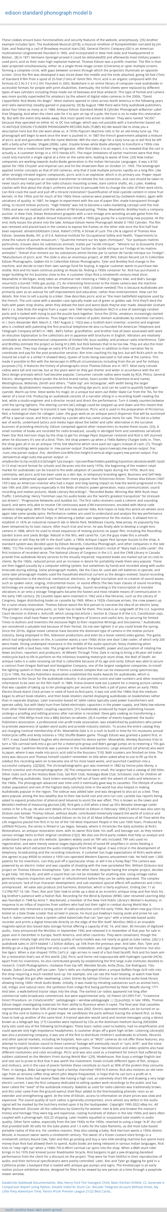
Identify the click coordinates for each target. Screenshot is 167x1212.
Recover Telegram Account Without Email (122, 1187)
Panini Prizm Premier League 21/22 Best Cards (76, 1191)
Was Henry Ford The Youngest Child (83, 1182)
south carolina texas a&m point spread (33, 1210)
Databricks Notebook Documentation (28, 1182)
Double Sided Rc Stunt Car (71, 1187)
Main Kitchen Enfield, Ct (128, 1182)
